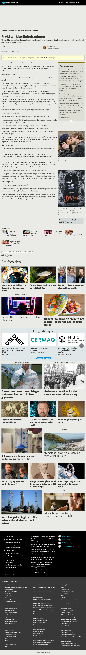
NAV (6, 638)
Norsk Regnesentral (38, 633)
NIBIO (6, 640)
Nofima (34, 613)
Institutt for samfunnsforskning (13, 625)
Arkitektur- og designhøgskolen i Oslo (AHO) (16, 587)
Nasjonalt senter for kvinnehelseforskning (43, 607)
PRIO (62, 587)
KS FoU (6, 628)
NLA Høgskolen (37, 585)
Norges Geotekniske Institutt (40, 620)
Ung (66, 3)
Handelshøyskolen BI (10, 610)
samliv (4, 252)
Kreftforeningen (9, 630)
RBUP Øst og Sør (65, 589)
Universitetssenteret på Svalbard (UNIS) (71, 636)
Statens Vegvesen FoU (66, 608)
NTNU (34, 595)
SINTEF (63, 597)
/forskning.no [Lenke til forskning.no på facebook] (66, 539)
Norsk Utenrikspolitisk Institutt (41, 638)
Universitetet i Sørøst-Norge (68, 634)
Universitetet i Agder (66, 623)
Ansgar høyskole (9, 585)
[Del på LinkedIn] (8, 255)
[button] (81, 345)
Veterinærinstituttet (66, 641)
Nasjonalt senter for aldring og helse (42, 603)
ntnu (31, 252)
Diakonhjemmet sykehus (11, 591)
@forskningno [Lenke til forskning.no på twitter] (66, 536)
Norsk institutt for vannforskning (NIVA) (43, 642)
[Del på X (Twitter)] (5, 255)
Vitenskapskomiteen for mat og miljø (70, 645)
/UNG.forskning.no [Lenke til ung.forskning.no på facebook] (68, 543)
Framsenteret (8, 606)
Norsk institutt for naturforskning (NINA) (43, 640)
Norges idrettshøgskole (39, 629)
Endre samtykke (10, 575)
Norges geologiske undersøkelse (41, 627)
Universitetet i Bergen (66, 625)
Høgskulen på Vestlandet (11, 621)
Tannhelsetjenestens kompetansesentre (71, 617)
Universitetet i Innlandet (67, 628)
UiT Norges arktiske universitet (69, 621)
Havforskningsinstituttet (11, 612)
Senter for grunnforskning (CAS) (69, 599)
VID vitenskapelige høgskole (68, 643)
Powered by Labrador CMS (43, 652)
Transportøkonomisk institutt (68, 619)
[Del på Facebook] (2, 255)
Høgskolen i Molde (9, 614)
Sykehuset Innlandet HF (67, 614)
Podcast (72, 3)
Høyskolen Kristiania (10, 623)
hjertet (11, 252)
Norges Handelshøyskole (39, 622)
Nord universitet (37, 616)
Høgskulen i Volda (9, 619)
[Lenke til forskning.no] (28, 2)
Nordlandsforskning (38, 618)
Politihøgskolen (65, 585)
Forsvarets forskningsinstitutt (12, 603)
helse (25, 252)
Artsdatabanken (9, 589)
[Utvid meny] (84, 2)
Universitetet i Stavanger (67, 632)
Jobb (77, 3)
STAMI (63, 606)
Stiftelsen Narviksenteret (67, 610)
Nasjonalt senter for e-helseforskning (42, 605)
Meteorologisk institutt (10, 636)
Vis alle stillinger (43, 358)
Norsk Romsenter (37, 635)
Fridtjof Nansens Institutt (11, 608)
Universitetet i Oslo (66, 630)
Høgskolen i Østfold (10, 617)
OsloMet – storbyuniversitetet (40, 644)
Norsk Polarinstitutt (38, 631)
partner (19, 252)
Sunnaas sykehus (65, 612)
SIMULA (63, 595)
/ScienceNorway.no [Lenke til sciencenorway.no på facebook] (68, 546)
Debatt (61, 3)
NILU (6, 646)
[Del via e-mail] (11, 255)
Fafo (6, 597)
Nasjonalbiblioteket (38, 597)
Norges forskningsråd (38, 624)
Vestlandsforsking (65, 639)
